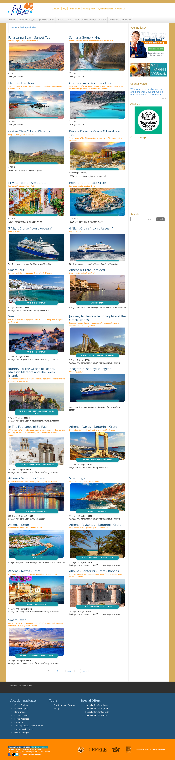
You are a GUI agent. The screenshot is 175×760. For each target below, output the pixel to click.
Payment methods (105, 8)
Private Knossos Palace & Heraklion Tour (94, 133)
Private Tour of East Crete (87, 182)
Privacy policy (88, 8)
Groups (57, 708)
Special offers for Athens (96, 705)
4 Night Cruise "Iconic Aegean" (91, 228)
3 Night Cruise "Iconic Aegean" (30, 228)
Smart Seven (17, 620)
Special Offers (73, 19)
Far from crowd (21, 715)
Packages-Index (27, 27)
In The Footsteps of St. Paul (28, 426)
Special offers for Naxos (96, 715)
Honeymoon (20, 712)
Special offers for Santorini (97, 712)
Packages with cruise (23, 729)
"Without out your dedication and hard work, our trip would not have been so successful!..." (147, 92)
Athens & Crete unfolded (87, 270)
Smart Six (15, 316)
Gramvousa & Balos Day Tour (90, 83)
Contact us (120, 8)
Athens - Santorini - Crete (26, 478)
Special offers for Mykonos (97, 708)
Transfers (113, 19)
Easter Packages (21, 719)
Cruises (60, 19)
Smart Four (16, 270)
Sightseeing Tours (46, 19)
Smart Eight (77, 478)
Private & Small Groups (64, 705)
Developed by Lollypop (39, 747)
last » (84, 671)
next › (70, 671)
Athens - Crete (18, 524)
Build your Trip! (89, 19)
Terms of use (74, 8)
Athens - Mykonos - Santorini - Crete (95, 524)
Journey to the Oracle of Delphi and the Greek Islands (97, 318)
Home (12, 19)
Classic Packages (21, 705)
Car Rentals (126, 19)
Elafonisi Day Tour (21, 83)
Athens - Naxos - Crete (24, 571)
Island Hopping (21, 708)
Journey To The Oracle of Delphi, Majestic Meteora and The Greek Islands (31, 372)
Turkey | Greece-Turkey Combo (28, 725)
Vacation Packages (26, 19)
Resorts (102, 19)
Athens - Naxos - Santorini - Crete (93, 426)
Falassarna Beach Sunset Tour (30, 37)
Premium (18, 722)
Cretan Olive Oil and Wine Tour (30, 131)
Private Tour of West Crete (27, 182)
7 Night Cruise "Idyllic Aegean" (91, 369)
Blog (65, 8)
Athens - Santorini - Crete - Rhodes (94, 571)
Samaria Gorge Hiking (84, 37)
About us (56, 8)
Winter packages (21, 732)
